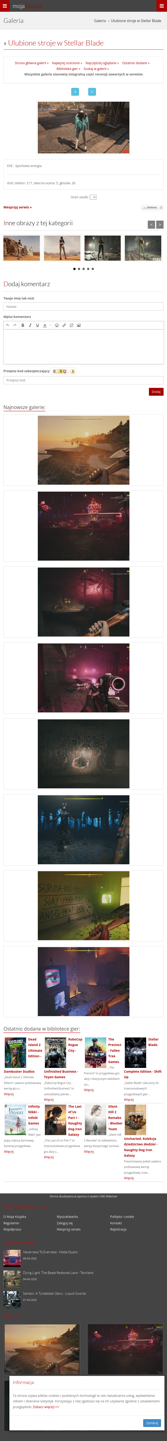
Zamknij (152, 1423)
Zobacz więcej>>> (46, 1407)
